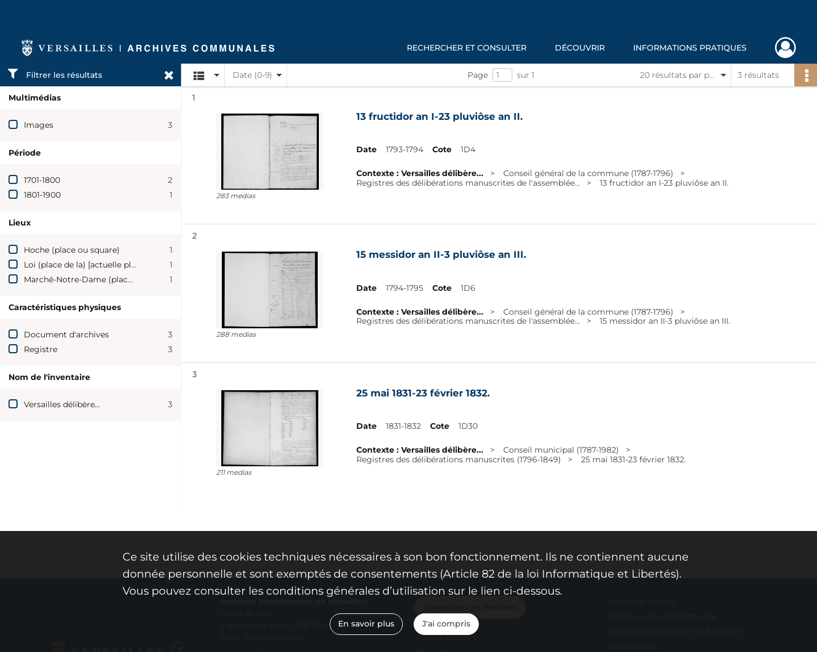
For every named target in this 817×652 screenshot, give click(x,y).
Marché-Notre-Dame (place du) (86, 279)
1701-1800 (42, 180)
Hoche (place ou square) (72, 250)
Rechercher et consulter (467, 48)
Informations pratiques (690, 48)
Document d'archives (66, 334)
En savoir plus (366, 623)
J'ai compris (446, 623)
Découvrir (580, 48)
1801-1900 (42, 195)
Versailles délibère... (62, 404)
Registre (40, 349)
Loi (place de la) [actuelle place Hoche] (99, 265)
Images (38, 125)
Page (478, 75)
